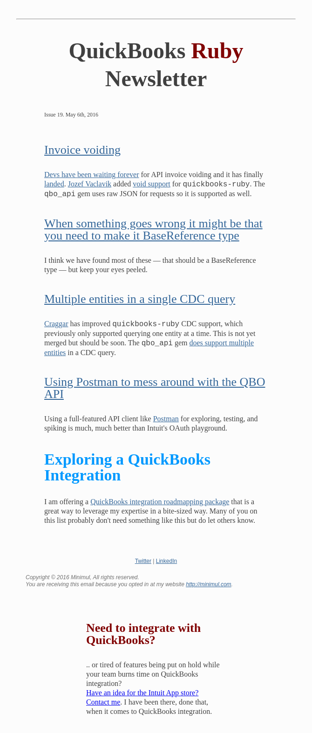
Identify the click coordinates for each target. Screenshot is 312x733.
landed (54, 184)
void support (151, 184)
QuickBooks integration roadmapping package (159, 502)
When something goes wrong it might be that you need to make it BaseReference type (153, 229)
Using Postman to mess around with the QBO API (154, 388)
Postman (166, 419)
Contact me (103, 702)
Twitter (143, 561)
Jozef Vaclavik (89, 184)
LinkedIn (166, 561)
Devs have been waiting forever (91, 174)
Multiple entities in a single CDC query (139, 299)
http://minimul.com (208, 584)
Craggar (56, 324)
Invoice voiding (82, 150)
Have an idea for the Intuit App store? (142, 693)
